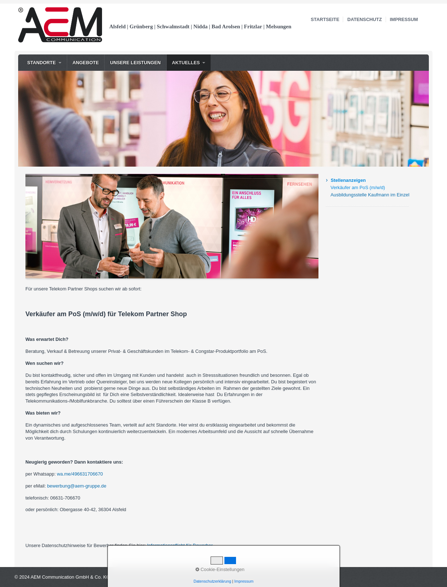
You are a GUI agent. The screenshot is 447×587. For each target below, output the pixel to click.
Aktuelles (186, 62)
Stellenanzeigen (348, 180)
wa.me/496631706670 (80, 474)
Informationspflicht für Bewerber (180, 545)
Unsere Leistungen (135, 62)
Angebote (86, 62)
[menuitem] (44, 62)
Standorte (41, 62)
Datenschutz (364, 19)
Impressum (404, 19)
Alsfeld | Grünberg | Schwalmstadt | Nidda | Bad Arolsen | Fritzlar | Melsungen (200, 26)
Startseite (325, 19)
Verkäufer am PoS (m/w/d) (357, 187)
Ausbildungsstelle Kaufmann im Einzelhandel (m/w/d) (369, 194)
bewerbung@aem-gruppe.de (76, 486)
